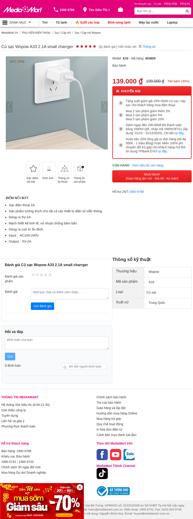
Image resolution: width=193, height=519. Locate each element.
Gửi (10, 356)
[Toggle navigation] (19, 22)
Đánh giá (11, 291)
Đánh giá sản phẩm (14, 279)
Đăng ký (185, 3)
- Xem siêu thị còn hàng (146, 165)
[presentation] (9, 107)
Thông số (147, 46)
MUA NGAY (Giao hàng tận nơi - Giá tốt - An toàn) (152, 176)
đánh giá (110, 46)
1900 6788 (136, 191)
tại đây (178, 133)
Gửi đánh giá (43, 306)
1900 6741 (8, 462)
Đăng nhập (170, 3)
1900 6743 (26, 462)
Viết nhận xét (127, 46)
